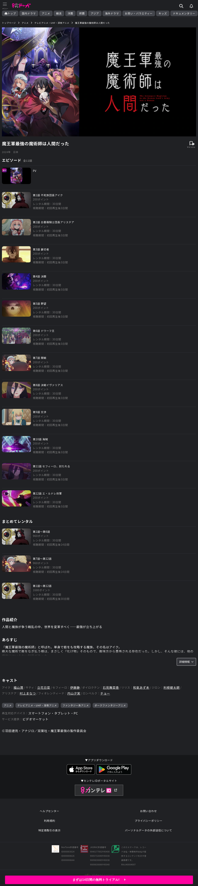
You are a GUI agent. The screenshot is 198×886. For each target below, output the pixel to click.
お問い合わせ (148, 811)
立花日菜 (43, 687)
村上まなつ (28, 693)
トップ (10, 13)
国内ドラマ (29, 13)
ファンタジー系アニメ (76, 705)
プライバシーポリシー (148, 821)
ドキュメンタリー (184, 13)
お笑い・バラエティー (139, 13)
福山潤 (18, 687)
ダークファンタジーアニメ (110, 705)
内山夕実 (73, 693)
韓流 (59, 13)
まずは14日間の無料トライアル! (99, 879)
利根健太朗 (171, 687)
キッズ (163, 13)
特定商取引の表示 (49, 830)
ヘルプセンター (49, 811)
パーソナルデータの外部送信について (148, 830)
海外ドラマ (112, 13)
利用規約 (49, 821)
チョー (105, 693)
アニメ (46, 13)
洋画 (70, 13)
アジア (95, 13)
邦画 (82, 13)
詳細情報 (186, 662)
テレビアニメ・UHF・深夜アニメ (37, 705)
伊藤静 (75, 687)
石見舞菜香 (111, 687)
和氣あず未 (141, 687)
